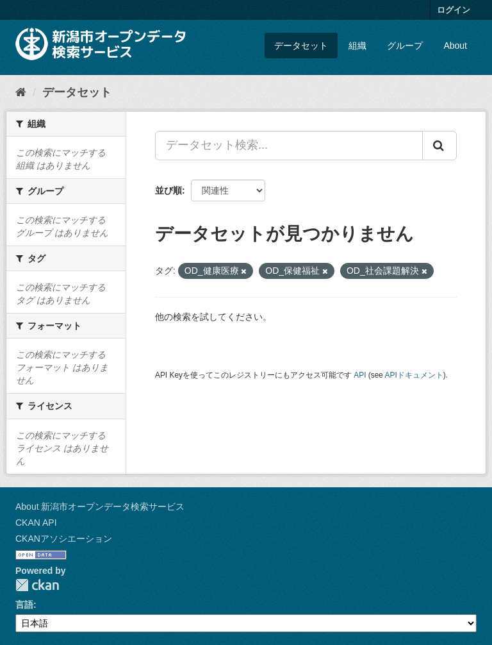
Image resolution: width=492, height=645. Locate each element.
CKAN (37, 585)
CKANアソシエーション (63, 538)
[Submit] (439, 145)
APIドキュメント (414, 375)
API (360, 375)
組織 (357, 45)
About (455, 45)
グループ (405, 45)
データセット (301, 45)
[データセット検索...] (289, 145)
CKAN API (36, 522)
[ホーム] (20, 92)
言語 (24, 604)
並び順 (168, 190)
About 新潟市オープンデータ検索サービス (99, 506)
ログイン (453, 10)
